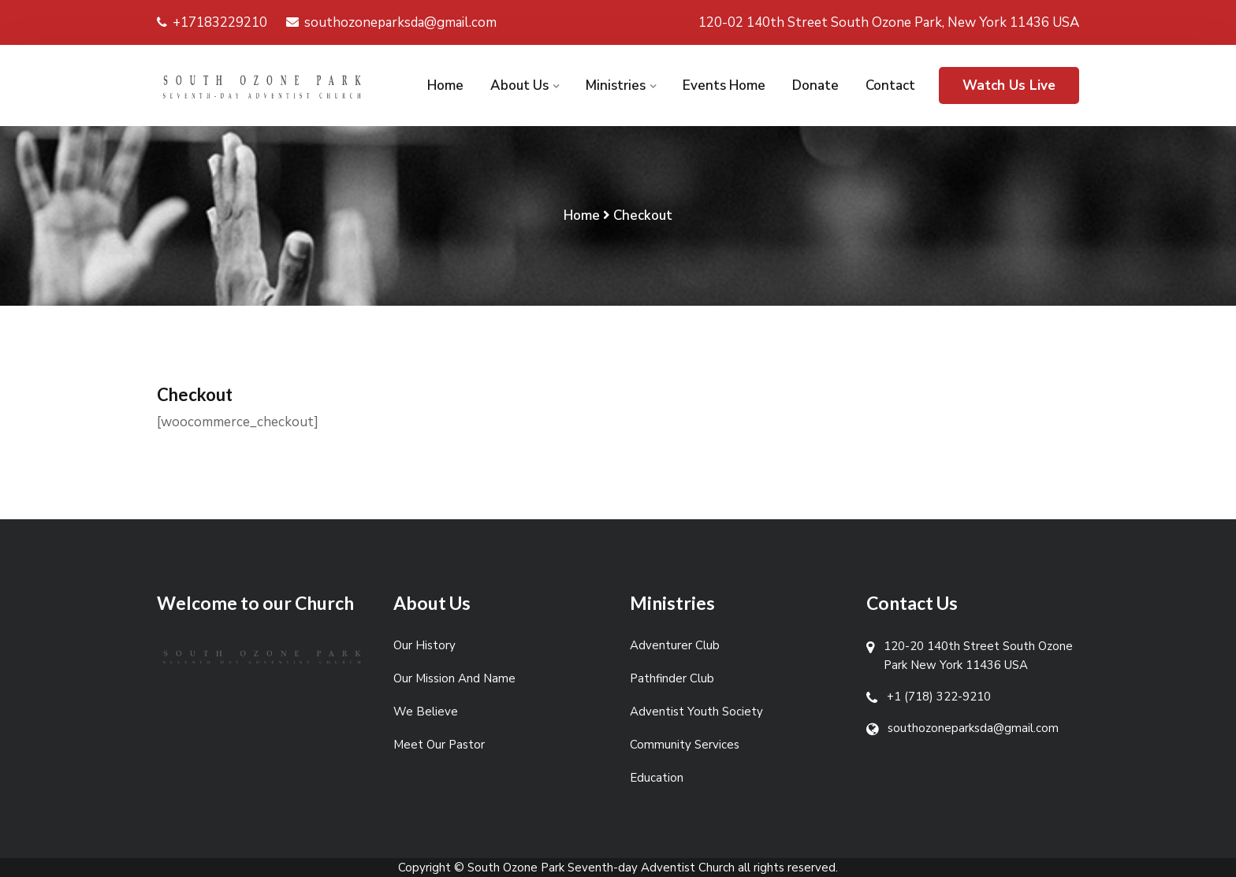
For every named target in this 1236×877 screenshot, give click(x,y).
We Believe (425, 711)
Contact (890, 85)
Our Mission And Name (454, 678)
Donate (815, 85)
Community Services (684, 745)
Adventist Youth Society (696, 711)
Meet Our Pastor (439, 745)
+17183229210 (212, 22)
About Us (519, 85)
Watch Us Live (1008, 85)
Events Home (724, 85)
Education (656, 778)
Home (445, 85)
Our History (424, 645)
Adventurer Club (675, 645)
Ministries (616, 85)
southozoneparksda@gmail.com (391, 22)
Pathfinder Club (672, 678)
